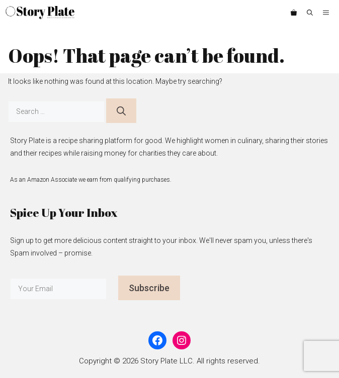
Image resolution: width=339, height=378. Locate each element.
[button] (310, 12)
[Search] (121, 110)
